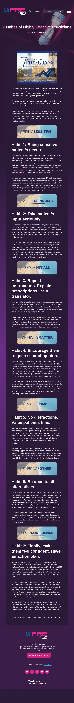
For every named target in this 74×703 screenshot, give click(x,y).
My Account (36, 11)
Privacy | (46, 665)
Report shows (22, 170)
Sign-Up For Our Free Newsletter (38, 655)
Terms (50, 665)
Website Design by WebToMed (37, 684)
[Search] (61, 11)
